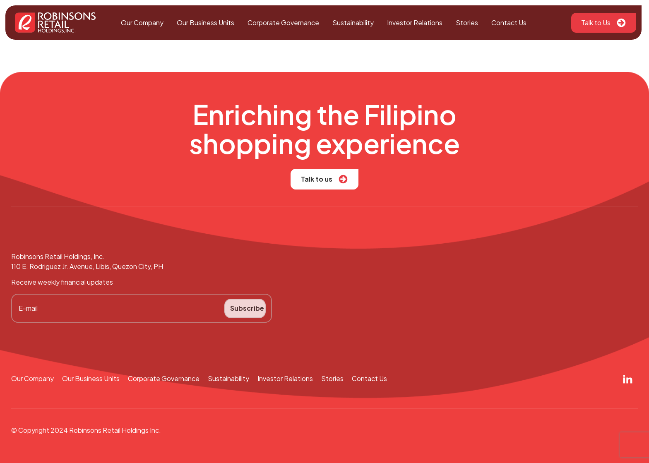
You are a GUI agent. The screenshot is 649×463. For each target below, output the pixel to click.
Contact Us (508, 22)
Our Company (142, 22)
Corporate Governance (283, 22)
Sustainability (353, 22)
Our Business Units (205, 22)
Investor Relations (414, 22)
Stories (467, 22)
